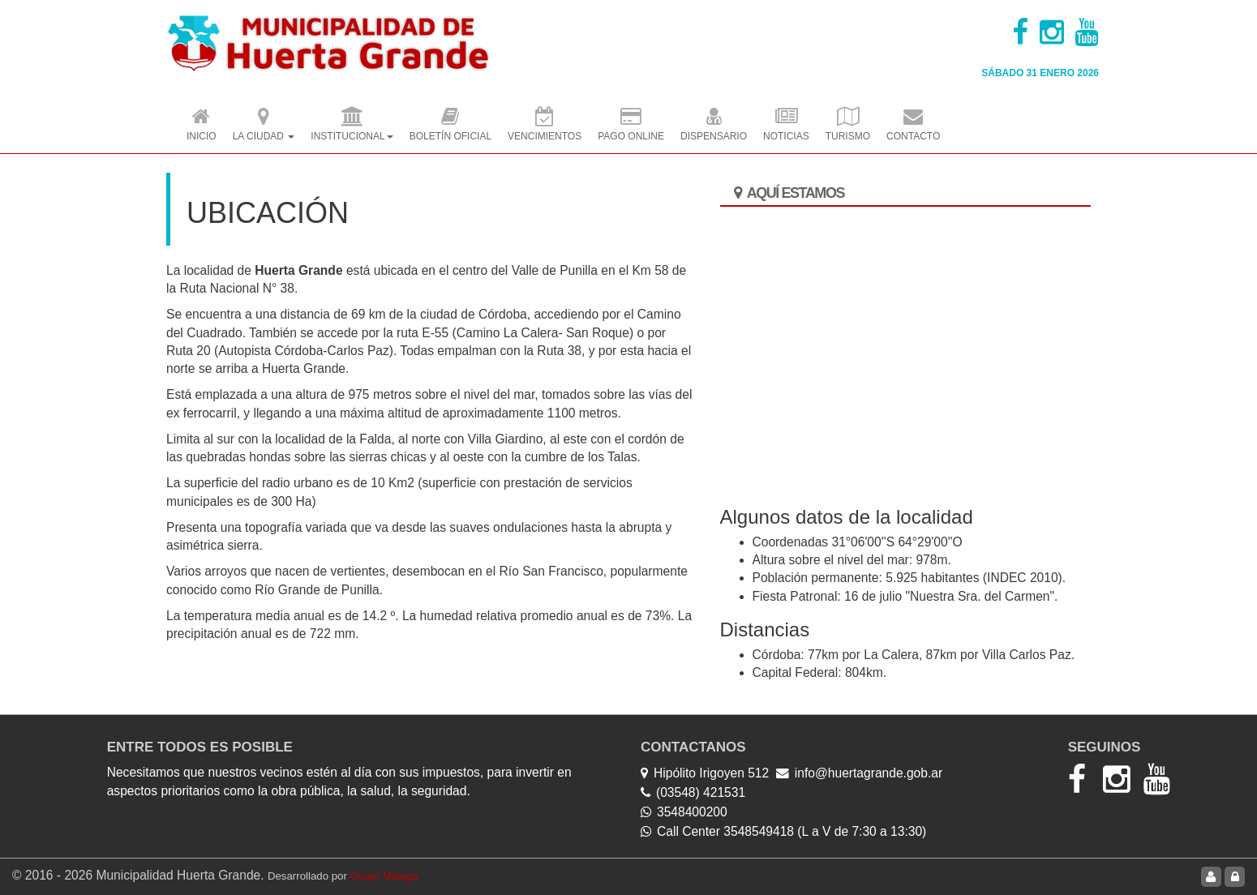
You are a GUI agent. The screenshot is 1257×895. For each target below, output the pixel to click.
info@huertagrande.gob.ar (868, 773)
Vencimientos (544, 125)
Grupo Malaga (384, 876)
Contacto (913, 125)
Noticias (786, 125)
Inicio (202, 125)
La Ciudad (264, 125)
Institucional (352, 125)
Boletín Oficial (450, 125)
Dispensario (713, 125)
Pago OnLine (631, 125)
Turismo (848, 125)
